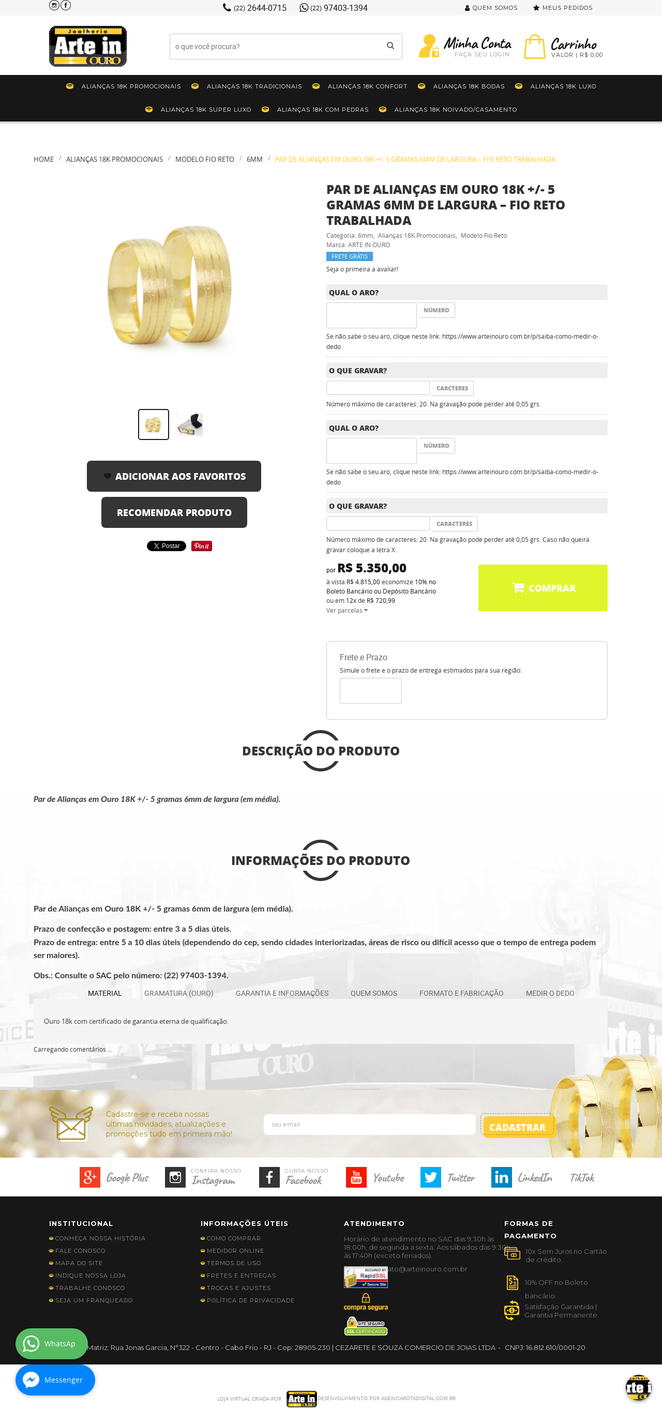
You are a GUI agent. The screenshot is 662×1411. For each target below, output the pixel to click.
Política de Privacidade (251, 1300)
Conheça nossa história (100, 1238)
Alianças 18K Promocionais (131, 86)
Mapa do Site (79, 1263)
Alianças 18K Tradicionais (254, 86)
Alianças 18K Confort (368, 86)
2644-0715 (260, 7)
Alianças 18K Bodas (469, 86)
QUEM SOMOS (374, 993)
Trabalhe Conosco (90, 1288)
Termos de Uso (234, 1263)
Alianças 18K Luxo (563, 86)
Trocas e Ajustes (239, 1288)
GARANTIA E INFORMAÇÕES (282, 993)
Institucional (81, 1223)
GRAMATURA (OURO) (179, 993)
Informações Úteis (245, 1223)
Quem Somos (495, 7)
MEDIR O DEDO (550, 993)
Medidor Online (235, 1250)
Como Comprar (234, 1238)
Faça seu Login (482, 54)
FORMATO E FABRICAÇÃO (461, 993)
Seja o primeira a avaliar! (362, 269)
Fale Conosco (80, 1250)
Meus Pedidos (568, 7)
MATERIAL (105, 993)
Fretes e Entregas (241, 1275)
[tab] (105, 993)
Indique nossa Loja (90, 1275)
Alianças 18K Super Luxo (206, 109)
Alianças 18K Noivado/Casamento (456, 109)
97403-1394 (339, 7)
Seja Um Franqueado (94, 1300)
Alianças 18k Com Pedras (323, 109)
